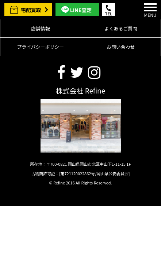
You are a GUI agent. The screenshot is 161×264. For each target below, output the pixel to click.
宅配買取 (31, 10)
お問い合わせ (121, 46)
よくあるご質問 (120, 28)
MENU (150, 10)
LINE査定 (81, 10)
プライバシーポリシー (40, 46)
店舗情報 (40, 28)
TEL (108, 13)
